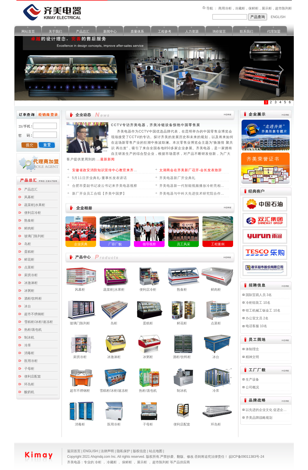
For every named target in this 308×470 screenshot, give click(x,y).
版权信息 (140, 451)
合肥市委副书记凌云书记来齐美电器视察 (104, 186)
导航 (210, 8)
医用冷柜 (31, 361)
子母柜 (29, 369)
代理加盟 (273, 31)
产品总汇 (82, 31)
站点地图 (156, 451)
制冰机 (29, 337)
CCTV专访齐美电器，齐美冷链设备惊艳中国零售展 (156, 125)
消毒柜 (29, 353)
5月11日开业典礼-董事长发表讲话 (99, 178)
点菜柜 (29, 267)
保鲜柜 (127, 462)
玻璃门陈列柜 (34, 236)
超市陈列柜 (161, 462)
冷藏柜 (112, 462)
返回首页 (74, 451)
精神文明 (252, 357)
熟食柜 (29, 220)
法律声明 (108, 451)
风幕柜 (29, 197)
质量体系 (137, 31)
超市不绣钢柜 (34, 314)
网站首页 (28, 31)
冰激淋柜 (31, 283)
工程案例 (217, 244)
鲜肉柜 (29, 228)
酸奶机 (29, 392)
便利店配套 (32, 376)
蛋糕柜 (29, 252)
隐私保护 (124, 451)
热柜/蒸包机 (33, 330)
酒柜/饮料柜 (33, 298)
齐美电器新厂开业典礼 (177, 178)
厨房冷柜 (31, 275)
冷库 (27, 345)
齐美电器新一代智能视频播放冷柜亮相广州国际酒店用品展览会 (192, 186)
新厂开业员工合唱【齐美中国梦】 (99, 193)
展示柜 (142, 462)
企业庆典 (80, 244)
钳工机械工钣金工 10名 (263, 310)
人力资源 (192, 31)
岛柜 (27, 244)
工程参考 (164, 31)
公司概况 (252, 387)
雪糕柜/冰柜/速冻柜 (38, 322)
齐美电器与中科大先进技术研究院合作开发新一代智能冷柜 (192, 193)
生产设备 (252, 379)
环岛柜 (29, 384)
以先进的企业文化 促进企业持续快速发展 (267, 410)
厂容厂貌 (115, 244)
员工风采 (183, 244)
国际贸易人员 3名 (259, 295)
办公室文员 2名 (257, 318)
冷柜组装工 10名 (258, 303)
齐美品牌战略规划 (259, 418)
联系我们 (246, 31)
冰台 (27, 306)
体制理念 (252, 349)
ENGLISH (278, 17)
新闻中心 (110, 31)
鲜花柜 (29, 259)
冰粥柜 (29, 291)
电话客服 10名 (256, 326)
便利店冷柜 (32, 213)
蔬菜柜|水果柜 (34, 205)
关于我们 (55, 31)
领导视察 (149, 244)
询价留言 (219, 31)
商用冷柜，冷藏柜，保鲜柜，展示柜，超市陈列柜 (255, 8)
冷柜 (98, 462)
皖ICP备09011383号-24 (246, 457)
